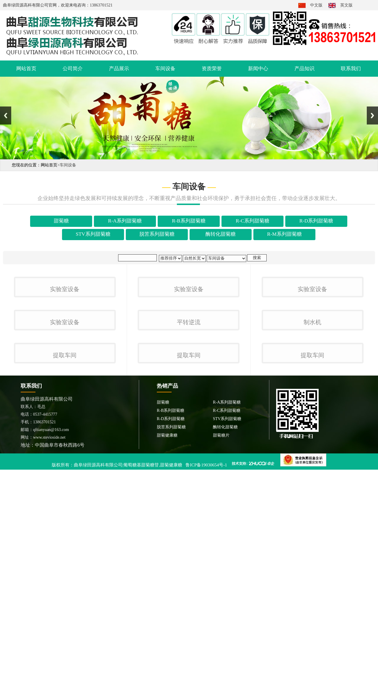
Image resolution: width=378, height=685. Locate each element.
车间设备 (165, 68)
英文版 (346, 5)
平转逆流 (189, 463)
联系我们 (351, 68)
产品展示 (119, 68)
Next (372, 115)
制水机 (312, 463)
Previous (5, 115)
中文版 (316, 5)
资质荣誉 (212, 68)
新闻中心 (258, 68)
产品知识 (304, 68)
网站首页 (26, 68)
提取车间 (64, 567)
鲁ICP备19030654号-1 (206, 676)
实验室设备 (64, 360)
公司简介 (73, 68)
